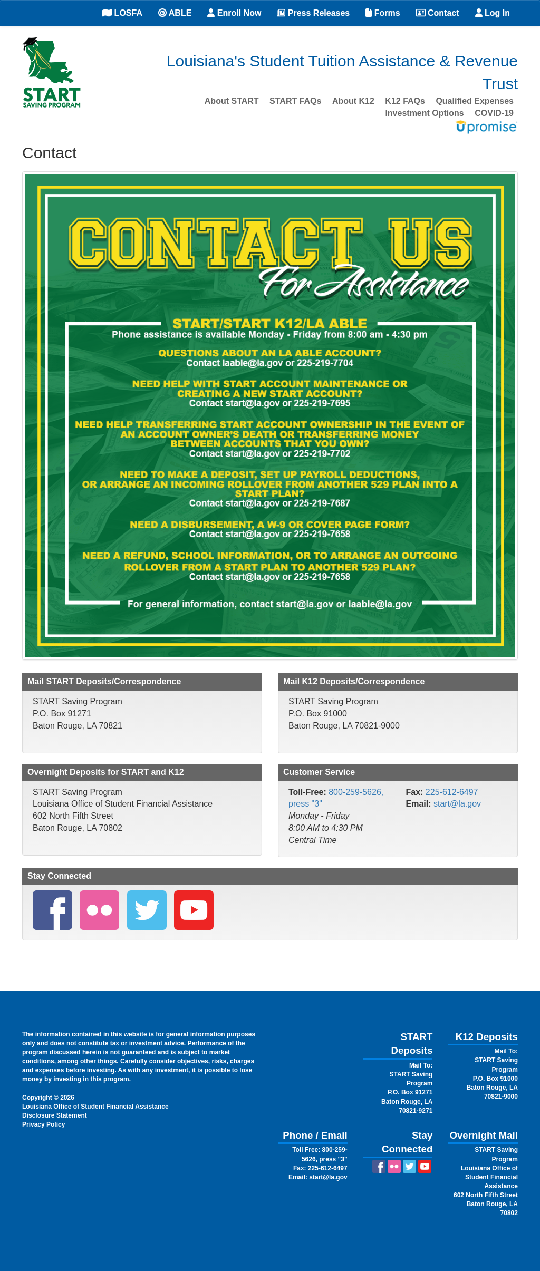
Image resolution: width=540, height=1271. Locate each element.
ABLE (174, 12)
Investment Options (424, 113)
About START (232, 100)
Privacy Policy (43, 1124)
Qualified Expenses (475, 100)
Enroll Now (234, 12)
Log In (492, 12)
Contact (437, 12)
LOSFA (122, 12)
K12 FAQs (405, 100)
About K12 (353, 100)
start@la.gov (457, 803)
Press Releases (313, 12)
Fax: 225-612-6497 (320, 1168)
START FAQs (295, 100)
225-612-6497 (452, 792)
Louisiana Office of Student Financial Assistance (95, 1106)
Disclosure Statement (54, 1115)
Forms (382, 12)
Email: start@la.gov (318, 1177)
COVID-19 (494, 113)
